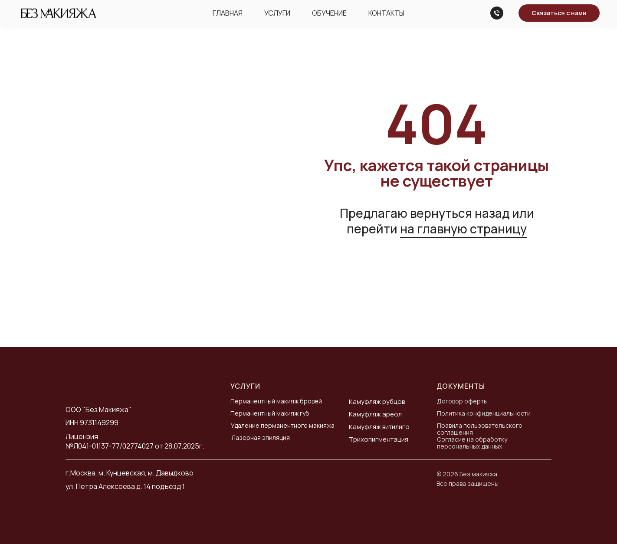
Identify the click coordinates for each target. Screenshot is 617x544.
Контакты (386, 13)
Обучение (329, 13)
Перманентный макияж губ (269, 413)
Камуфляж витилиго (379, 426)
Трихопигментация (378, 439)
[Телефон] (496, 13)
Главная (228, 13)
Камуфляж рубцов (377, 401)
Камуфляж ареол (375, 414)
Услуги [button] (277, 13)
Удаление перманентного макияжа (283, 425)
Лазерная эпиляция (260, 437)
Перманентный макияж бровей (276, 401)
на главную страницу (463, 228)
